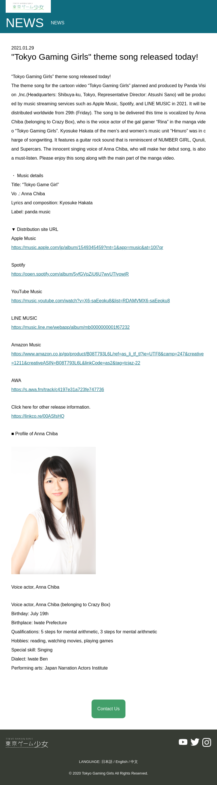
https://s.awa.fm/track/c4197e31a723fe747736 (57, 389)
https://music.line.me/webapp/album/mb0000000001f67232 (70, 327)
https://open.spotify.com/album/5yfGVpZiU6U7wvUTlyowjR (70, 274)
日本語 (106, 762)
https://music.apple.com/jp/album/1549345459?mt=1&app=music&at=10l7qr (87, 247)
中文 (134, 762)
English (122, 762)
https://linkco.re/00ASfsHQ (37, 416)
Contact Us (108, 708)
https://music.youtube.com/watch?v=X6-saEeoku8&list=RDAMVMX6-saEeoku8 (90, 300)
